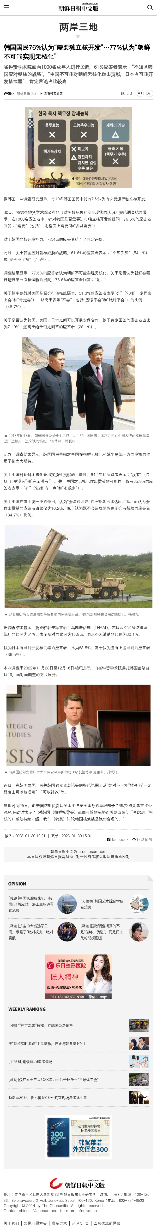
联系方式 (59, 1223)
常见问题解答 (35, 1223)
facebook (117, 839)
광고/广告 (80, 1223)
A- (149, 93)
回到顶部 (142, 839)
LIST (127, 93)
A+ (140, 93)
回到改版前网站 (107, 1223)
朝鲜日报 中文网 (78, 7)
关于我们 (11, 1223)
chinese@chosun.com (39, 1210)
